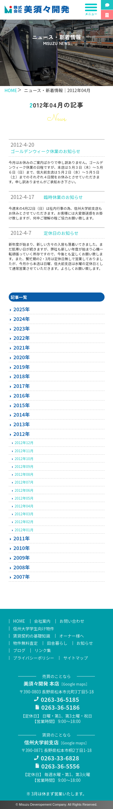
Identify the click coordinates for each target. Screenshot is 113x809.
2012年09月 (24, 466)
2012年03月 (24, 513)
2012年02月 (24, 521)
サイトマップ (75, 658)
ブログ (19, 651)
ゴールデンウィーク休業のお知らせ (45, 151)
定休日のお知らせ (61, 233)
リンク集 (43, 651)
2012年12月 (24, 442)
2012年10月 (24, 458)
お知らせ (85, 643)
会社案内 (42, 621)
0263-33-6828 (60, 758)
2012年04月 (24, 506)
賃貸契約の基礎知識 (31, 636)
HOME (11, 90)
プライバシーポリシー (33, 658)
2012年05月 (24, 498)
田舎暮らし (57, 643)
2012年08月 (24, 474)
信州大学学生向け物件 (34, 628)
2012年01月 (24, 529)
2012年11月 (24, 450)
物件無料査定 (25, 643)
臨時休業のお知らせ (63, 197)
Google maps (74, 683)
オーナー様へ (71, 636)
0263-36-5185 (60, 699)
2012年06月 (24, 490)
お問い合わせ (72, 621)
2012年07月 (24, 482)
